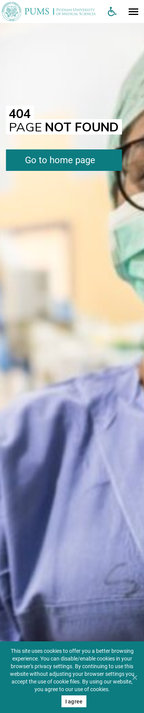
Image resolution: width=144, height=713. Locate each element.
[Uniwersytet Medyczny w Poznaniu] (51, 11)
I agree (74, 701)
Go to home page (60, 160)
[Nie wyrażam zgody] (134, 677)
